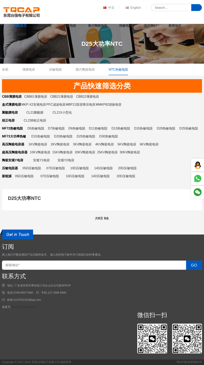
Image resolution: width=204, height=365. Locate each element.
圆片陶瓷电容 (85, 69)
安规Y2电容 (66, 160)
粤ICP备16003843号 (24, 307)
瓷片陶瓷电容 (97, 25)
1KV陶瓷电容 (37, 144)
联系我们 (20, 34)
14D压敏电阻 (103, 168)
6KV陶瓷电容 (149, 144)
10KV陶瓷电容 (40, 152)
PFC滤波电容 (56, 104)
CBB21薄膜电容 (61, 96)
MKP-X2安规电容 (33, 104)
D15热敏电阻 (143, 128)
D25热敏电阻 (188, 128)
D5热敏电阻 (35, 128)
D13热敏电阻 (121, 128)
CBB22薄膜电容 (87, 96)
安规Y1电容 (41, 160)
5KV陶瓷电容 (127, 144)
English (133, 8)
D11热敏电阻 (98, 128)
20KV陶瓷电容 (85, 152)
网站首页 (20, 25)
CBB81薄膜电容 (35, 96)
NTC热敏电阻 (118, 69)
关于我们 (150, 25)
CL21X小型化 (62, 112)
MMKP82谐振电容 (109, 104)
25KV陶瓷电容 (107, 152)
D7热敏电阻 (56, 128)
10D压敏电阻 (79, 168)
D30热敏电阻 (108, 136)
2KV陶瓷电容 (60, 144)
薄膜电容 (45, 25)
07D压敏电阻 (55, 168)
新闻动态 (175, 25)
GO (194, 265)
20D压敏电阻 (127, 168)
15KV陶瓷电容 (62, 152)
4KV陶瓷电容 (104, 144)
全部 (5, 69)
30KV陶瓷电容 (130, 152)
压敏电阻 (69, 25)
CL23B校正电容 (35, 120)
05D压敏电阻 (32, 168)
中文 (108, 8)
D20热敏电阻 (166, 128)
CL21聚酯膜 (34, 112)
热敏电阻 (125, 25)
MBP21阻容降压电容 (80, 104)
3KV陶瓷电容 (82, 144)
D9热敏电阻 (76, 128)
